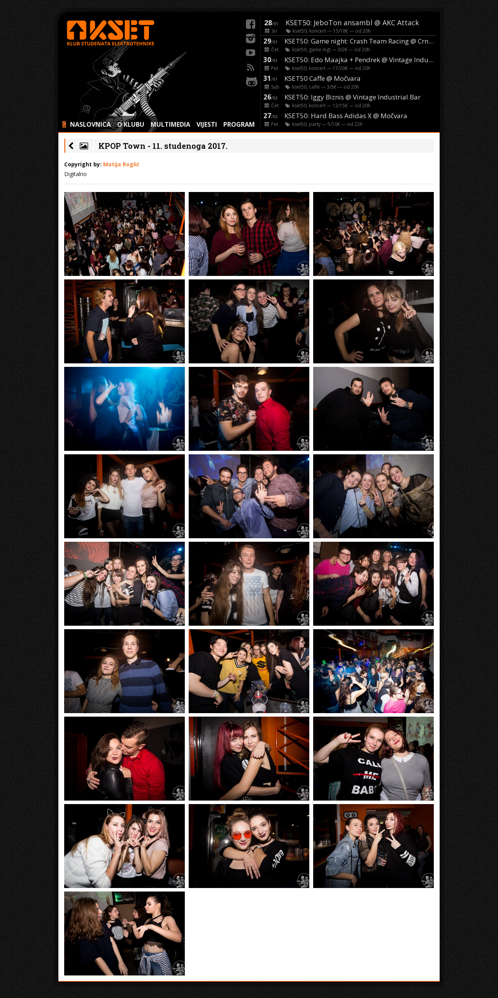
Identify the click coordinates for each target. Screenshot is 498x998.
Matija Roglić (121, 164)
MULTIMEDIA (170, 124)
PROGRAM (239, 124)
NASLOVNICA (90, 124)
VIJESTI (206, 124)
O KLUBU (130, 124)
